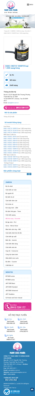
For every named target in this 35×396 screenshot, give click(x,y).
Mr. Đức (9, 319)
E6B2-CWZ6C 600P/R (10, 147)
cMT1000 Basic (10, 283)
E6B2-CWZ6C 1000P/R (11, 149)
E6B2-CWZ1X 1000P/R (11, 128)
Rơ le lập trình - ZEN (12, 208)
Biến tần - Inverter (11, 240)
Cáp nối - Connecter (12, 251)
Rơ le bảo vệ (9, 204)
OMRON (13, 31)
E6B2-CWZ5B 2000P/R (11, 161)
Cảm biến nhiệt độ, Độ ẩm (14, 233)
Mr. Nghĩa (10, 335)
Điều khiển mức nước (12, 258)
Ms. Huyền (10, 327)
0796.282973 (24, 331)
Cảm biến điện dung (12, 244)
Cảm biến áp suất (11, 236)
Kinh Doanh (10, 321)
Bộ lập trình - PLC (11, 222)
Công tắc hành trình (12, 254)
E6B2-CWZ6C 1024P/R (11, 151)
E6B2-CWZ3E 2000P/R (11, 167)
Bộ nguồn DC (10, 193)
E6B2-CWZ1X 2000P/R (11, 132)
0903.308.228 (11, 323)
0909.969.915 (11, 331)
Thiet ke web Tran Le (10, 387)
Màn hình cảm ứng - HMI (13, 229)
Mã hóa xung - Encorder (23, 31)
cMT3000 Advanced (12, 290)
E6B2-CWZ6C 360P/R (10, 142)
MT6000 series (10, 276)
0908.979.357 (11, 339)
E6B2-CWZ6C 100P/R (10, 138)
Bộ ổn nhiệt (9, 186)
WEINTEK (9, 272)
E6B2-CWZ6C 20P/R (10, 136)
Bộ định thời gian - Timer (13, 211)
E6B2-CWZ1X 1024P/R (11, 130)
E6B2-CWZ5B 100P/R (10, 157)
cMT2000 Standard (11, 287)
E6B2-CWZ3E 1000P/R (11, 165)
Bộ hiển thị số (10, 197)
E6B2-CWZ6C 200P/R (10, 140)
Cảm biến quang (10, 215)
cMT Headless (10, 294)
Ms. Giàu (23, 327)
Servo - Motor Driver (12, 226)
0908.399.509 (24, 323)
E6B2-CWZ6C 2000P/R (11, 153)
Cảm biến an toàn (11, 190)
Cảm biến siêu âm (11, 247)
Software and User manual (14, 298)
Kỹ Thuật (11, 337)
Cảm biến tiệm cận (11, 200)
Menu (30, 4)
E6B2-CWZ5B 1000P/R (11, 159)
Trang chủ (6, 31)
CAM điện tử (9, 265)
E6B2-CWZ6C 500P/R (10, 145)
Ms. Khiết (23, 319)
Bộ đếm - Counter (11, 262)
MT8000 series (10, 280)
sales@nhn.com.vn (13, 102)
